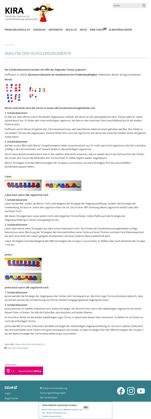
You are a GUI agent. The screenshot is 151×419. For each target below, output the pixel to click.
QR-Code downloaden (18, 348)
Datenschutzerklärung (54, 388)
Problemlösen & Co (17, 29)
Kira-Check (97, 29)
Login (8, 393)
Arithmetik (56, 29)
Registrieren (11, 398)
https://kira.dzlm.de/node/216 (30, 344)
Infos (83, 29)
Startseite (9, 44)
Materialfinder (122, 29)
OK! (86, 407)
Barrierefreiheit (48, 397)
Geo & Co (71, 29)
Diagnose (39, 29)
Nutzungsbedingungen (53, 392)
